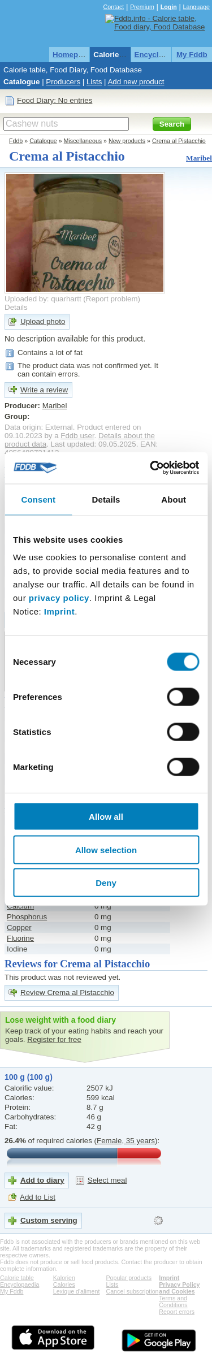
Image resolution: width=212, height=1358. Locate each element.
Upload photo (42, 321)
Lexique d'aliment (76, 1291)
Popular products (129, 1277)
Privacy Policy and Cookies (179, 1288)
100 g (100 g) (29, 1077)
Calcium (20, 906)
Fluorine (20, 938)
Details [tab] (106, 499)
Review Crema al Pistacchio (67, 992)
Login (169, 6)
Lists (94, 81)
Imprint (59, 611)
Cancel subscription (132, 1291)
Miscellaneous (83, 140)
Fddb (16, 140)
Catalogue (21, 81)
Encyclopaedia (161, 54)
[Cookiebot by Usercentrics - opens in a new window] (151, 468)
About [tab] (173, 499)
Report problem (112, 299)
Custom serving (48, 1220)
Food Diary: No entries (54, 100)
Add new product (135, 81)
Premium (142, 6)
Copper (19, 927)
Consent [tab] (38, 499)
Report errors (176, 1311)
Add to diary (42, 1180)
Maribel (199, 158)
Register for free (54, 1039)
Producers (63, 81)
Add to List (37, 1197)
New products (127, 140)
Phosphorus (27, 916)
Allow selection (106, 849)
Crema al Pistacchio (179, 140)
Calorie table (116, 54)
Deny (106, 883)
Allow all (106, 816)
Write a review (44, 390)
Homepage (72, 54)
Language (196, 6)
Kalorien (64, 1277)
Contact (113, 6)
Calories (64, 1284)
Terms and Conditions (173, 1301)
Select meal (107, 1180)
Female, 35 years (126, 1140)
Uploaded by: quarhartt (43, 299)
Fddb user (77, 435)
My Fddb (191, 54)
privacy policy (59, 598)
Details (16, 307)
